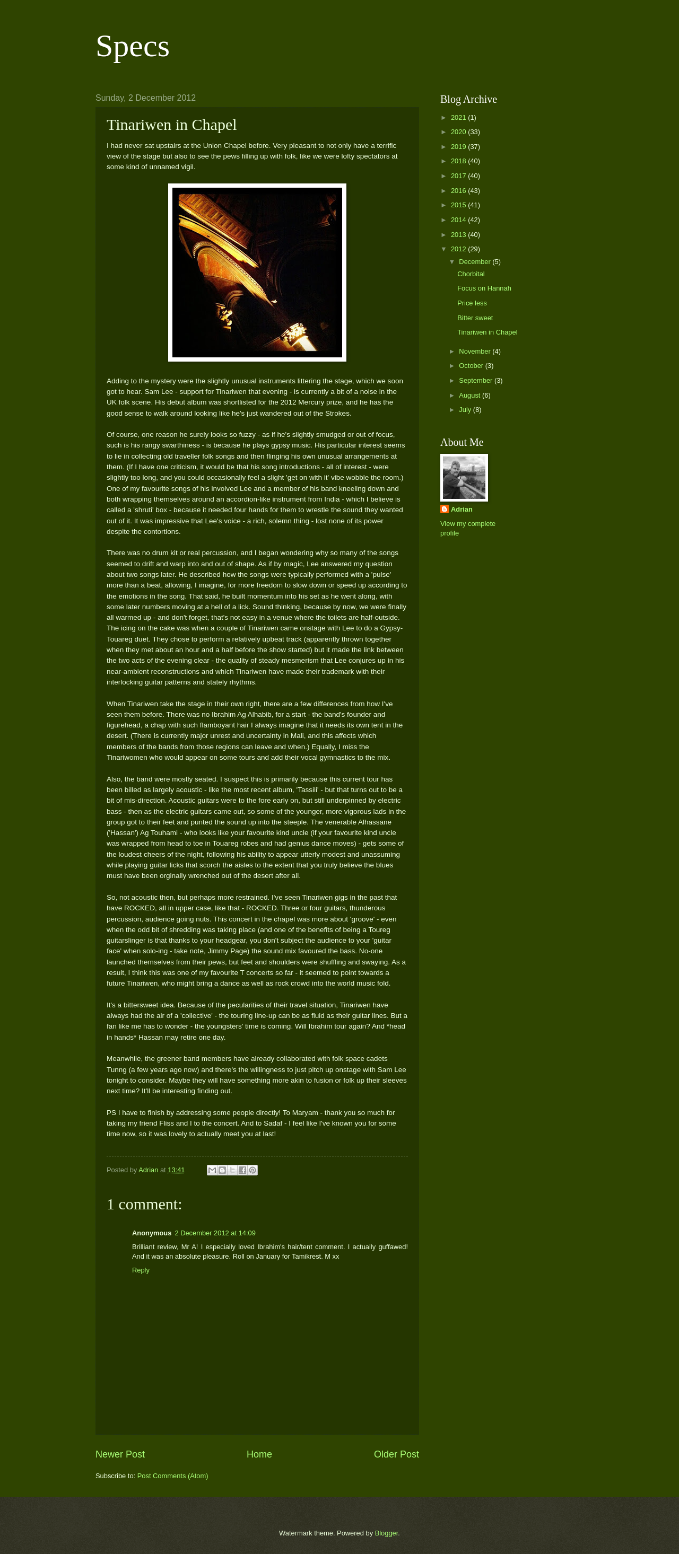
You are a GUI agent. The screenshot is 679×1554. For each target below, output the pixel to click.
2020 (459, 132)
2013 (459, 235)
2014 (459, 220)
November (475, 351)
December (475, 262)
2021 (459, 117)
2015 (459, 205)
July (466, 410)
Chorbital (471, 274)
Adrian (462, 509)
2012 (459, 249)
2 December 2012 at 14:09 (215, 1233)
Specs (132, 45)
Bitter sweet (475, 318)
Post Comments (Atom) (172, 1476)
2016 (459, 191)
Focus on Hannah (484, 288)
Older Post (396, 1454)
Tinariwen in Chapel (487, 332)
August (470, 395)
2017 (459, 176)
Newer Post (120, 1454)
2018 (459, 161)
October (472, 366)
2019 (459, 147)
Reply (141, 1270)
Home (259, 1454)
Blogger (386, 1533)
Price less (472, 303)
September (476, 380)
